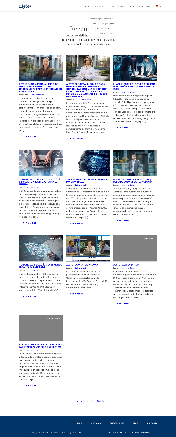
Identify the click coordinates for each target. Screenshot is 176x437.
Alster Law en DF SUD (126, 265)
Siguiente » (101, 401)
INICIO (87, 6)
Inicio (79, 423)
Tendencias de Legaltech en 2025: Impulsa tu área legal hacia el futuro (40, 182)
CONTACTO (144, 6)
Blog (135, 423)
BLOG (132, 6)
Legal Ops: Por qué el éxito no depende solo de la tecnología (132, 180)
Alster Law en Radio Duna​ (82, 265)
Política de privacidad (140, 433)
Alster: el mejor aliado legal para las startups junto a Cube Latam (40, 345)
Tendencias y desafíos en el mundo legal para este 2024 (41, 266)
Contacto (152, 423)
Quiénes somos (117, 423)
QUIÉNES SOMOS (118, 6)
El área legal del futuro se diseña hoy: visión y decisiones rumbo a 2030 (134, 86)
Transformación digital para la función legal (86, 180)
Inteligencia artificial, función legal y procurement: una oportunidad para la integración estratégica (40, 88)
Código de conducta (117, 433)
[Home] (25, 7)
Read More (30, 136)
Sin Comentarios (37, 95)
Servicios (96, 423)
